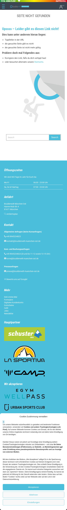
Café (6, 308)
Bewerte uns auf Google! (16, 279)
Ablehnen (33, 495)
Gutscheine (9, 305)
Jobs (6, 311)
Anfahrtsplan (12, 214)
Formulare (8, 300)
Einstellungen (33, 502)
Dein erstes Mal (10, 297)
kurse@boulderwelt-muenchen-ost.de (22, 258)
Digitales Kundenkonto (13, 302)
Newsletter (8, 313)
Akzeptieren (33, 487)
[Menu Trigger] (3, 7)
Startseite (38, 62)
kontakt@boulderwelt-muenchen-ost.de (23, 241)
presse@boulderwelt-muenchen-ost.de (22, 271)
